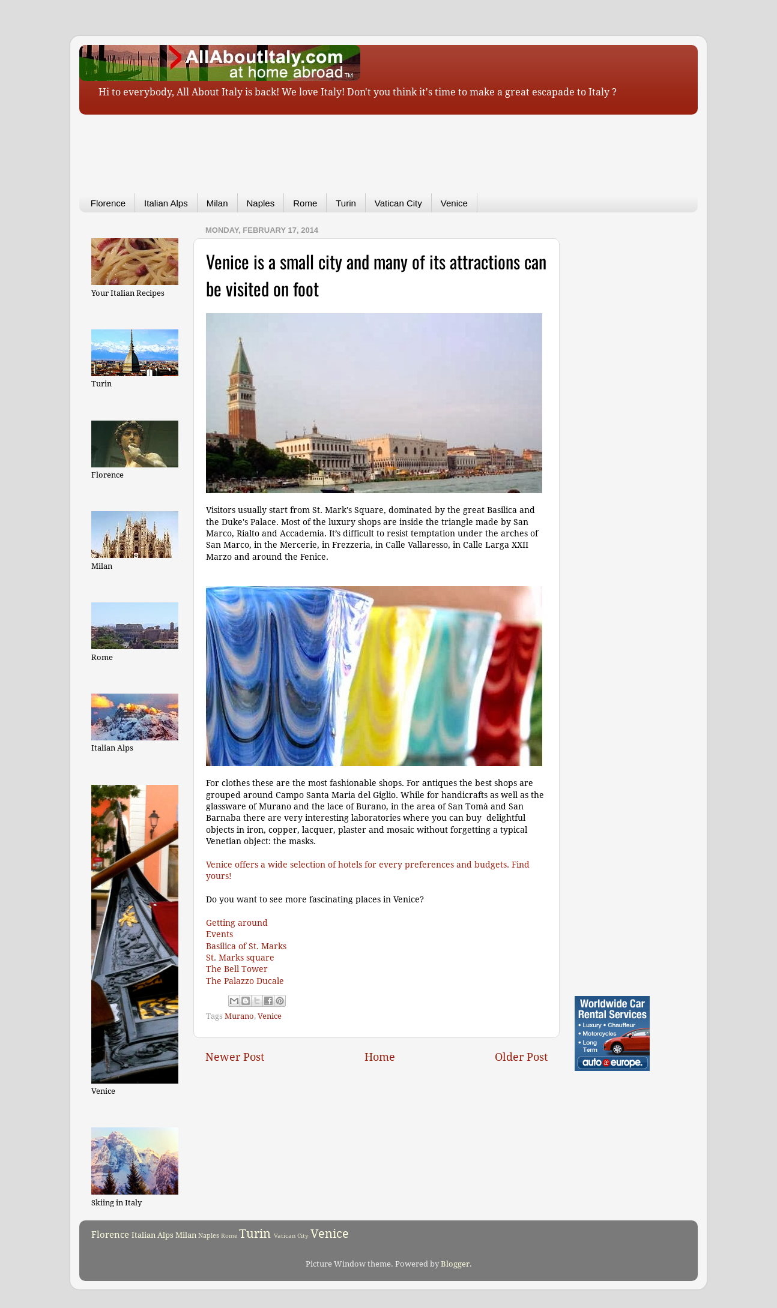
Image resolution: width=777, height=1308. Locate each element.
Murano (239, 1016)
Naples (261, 203)
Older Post (521, 1057)
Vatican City (398, 203)
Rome (305, 203)
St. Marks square (240, 957)
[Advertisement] (370, 145)
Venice (454, 203)
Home (379, 1057)
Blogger (455, 1263)
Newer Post (234, 1057)
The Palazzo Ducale (245, 981)
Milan (217, 203)
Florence (108, 203)
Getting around (237, 923)
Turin (346, 203)
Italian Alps (166, 203)
